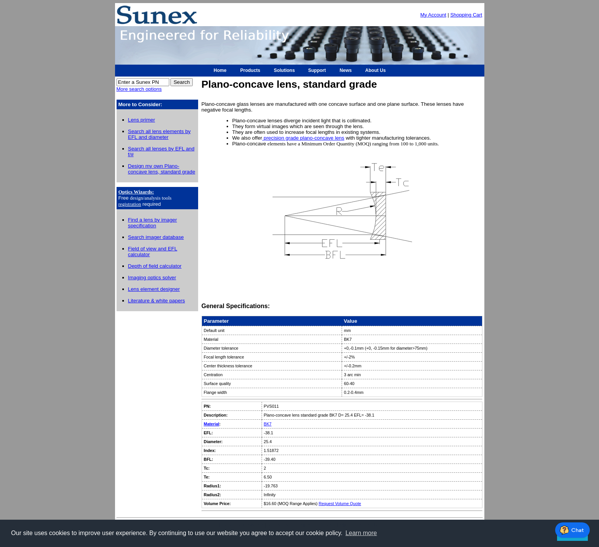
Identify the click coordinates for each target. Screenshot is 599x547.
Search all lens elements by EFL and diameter (159, 134)
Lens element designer (154, 289)
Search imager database (156, 237)
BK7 (268, 424)
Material (211, 424)
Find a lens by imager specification (152, 222)
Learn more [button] (361, 533)
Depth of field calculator (155, 266)
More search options (139, 89)
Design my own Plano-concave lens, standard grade (161, 169)
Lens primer (141, 120)
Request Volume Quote (340, 503)
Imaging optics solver (152, 277)
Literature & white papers (156, 301)
